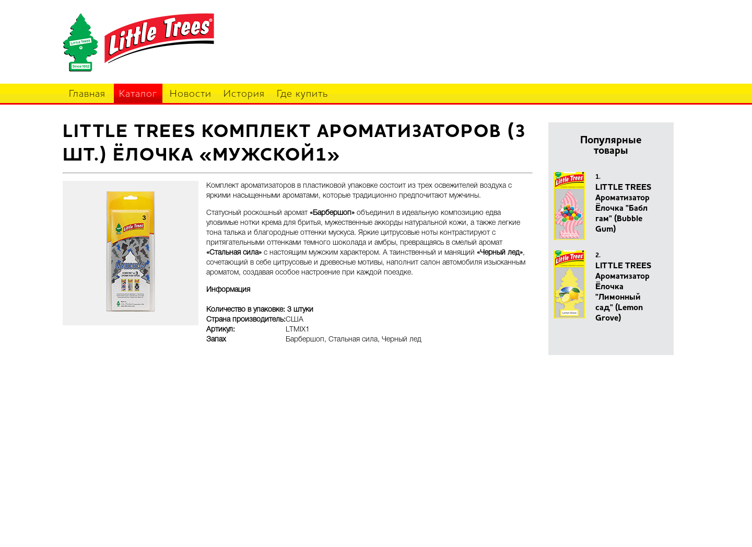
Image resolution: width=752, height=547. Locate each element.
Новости (191, 94)
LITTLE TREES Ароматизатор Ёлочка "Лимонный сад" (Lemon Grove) (623, 292)
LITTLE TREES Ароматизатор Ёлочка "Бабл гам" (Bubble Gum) (623, 209)
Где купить (302, 94)
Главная (87, 94)
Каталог (138, 94)
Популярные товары (611, 145)
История (244, 94)
